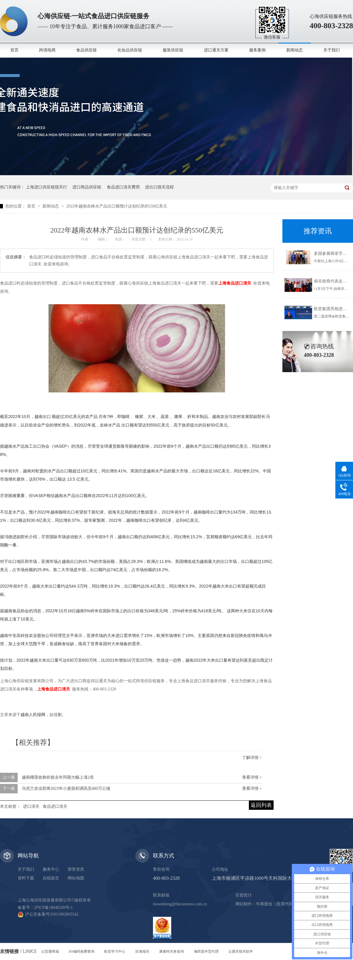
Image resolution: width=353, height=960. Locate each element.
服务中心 (51, 869)
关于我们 (331, 50)
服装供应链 (173, 50)
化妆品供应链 (129, 50)
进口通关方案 (216, 50)
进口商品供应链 (86, 187)
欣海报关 (142, 951)
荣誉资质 (76, 869)
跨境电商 (47, 50)
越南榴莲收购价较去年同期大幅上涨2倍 (58, 777)
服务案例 (257, 50)
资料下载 (26, 878)
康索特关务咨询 (171, 951)
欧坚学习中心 (114, 951)
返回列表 (261, 805)
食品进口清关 (55, 806)
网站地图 (76, 878)
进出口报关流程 (159, 187)
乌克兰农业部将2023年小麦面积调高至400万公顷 (66, 788)
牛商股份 (264, 904)
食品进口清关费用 (123, 187)
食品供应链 (86, 50)
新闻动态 (294, 50)
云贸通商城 (50, 951)
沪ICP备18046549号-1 (53, 907)
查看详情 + (252, 777)
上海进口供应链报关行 (46, 187)
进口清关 (31, 806)
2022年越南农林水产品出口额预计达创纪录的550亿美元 (116, 206)
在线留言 (51, 878)
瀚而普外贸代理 (206, 951)
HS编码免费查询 (81, 951)
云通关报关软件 (240, 951)
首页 (14, 50)
